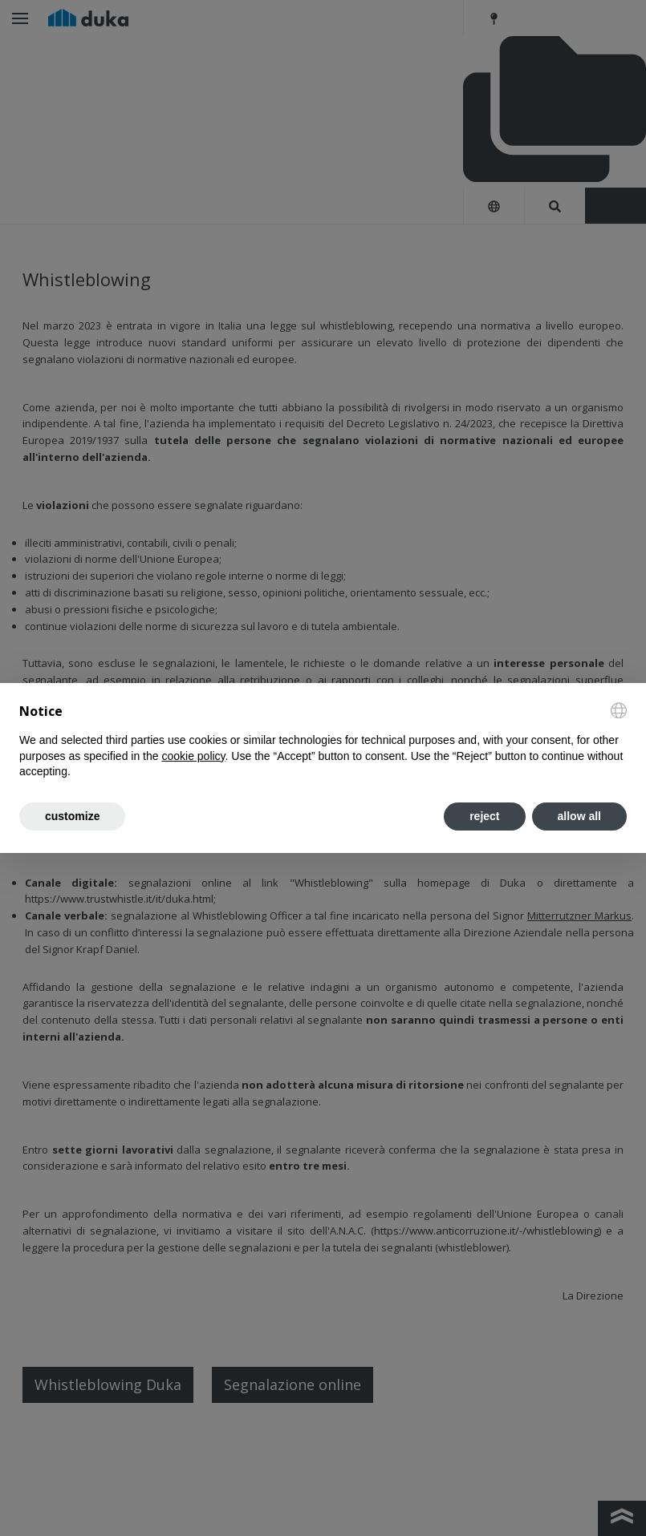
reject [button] (484, 816)
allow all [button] (579, 816)
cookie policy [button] (193, 756)
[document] (323, 741)
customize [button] (72, 816)
